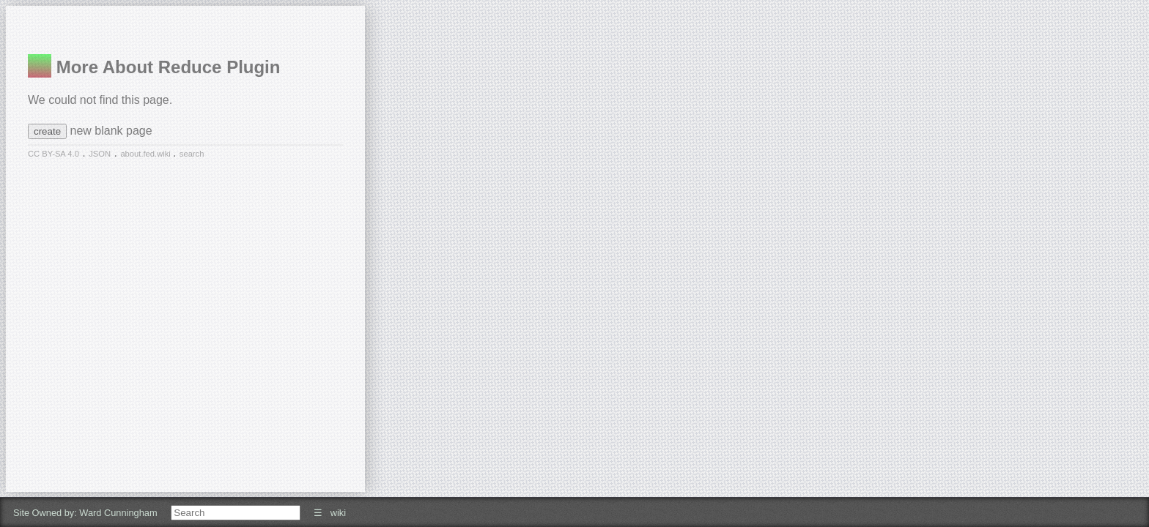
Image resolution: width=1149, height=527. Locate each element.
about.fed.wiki (146, 153)
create (47, 131)
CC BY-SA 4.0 (53, 153)
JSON (100, 153)
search (192, 153)
